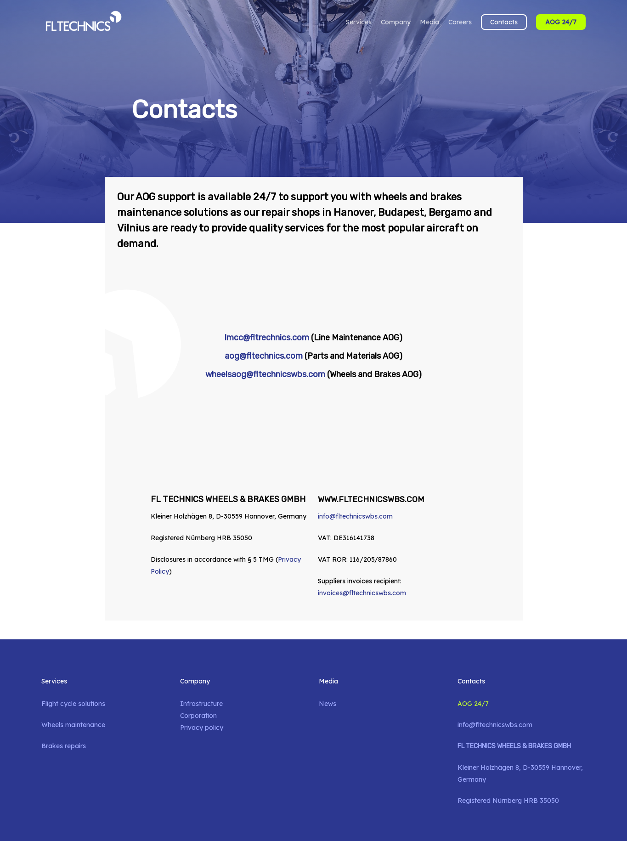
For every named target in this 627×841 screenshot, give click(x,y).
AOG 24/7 (473, 704)
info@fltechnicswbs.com (355, 516)
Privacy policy (201, 727)
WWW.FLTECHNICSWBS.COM (372, 499)
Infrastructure (201, 704)
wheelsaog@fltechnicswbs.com (265, 374)
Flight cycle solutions (73, 704)
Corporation (198, 715)
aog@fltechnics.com (264, 356)
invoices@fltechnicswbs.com (362, 593)
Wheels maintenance (73, 725)
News (327, 704)
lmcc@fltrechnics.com (267, 338)
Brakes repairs (63, 746)
